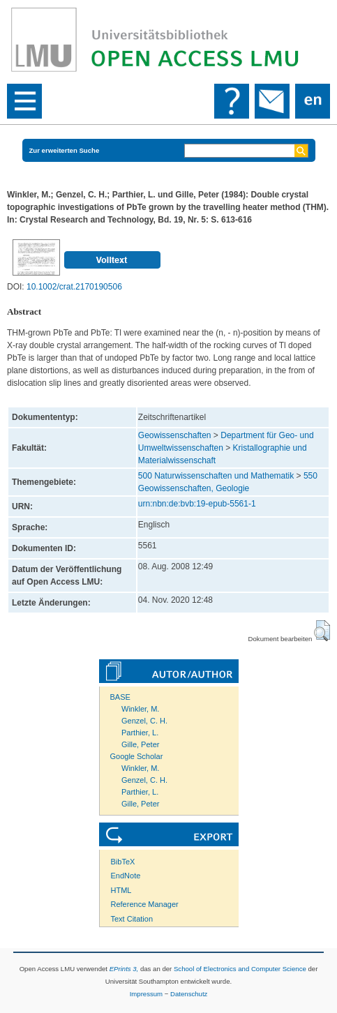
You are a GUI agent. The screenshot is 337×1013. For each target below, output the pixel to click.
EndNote (126, 875)
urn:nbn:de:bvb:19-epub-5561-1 (197, 504)
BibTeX (123, 861)
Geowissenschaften (174, 435)
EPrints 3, (124, 969)
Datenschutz (188, 994)
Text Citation (132, 919)
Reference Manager (145, 904)
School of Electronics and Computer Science (240, 969)
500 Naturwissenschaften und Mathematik (216, 476)
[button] (322, 630)
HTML (121, 890)
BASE (120, 697)
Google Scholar (136, 756)
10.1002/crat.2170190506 (74, 287)
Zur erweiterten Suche (64, 150)
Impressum (146, 994)
